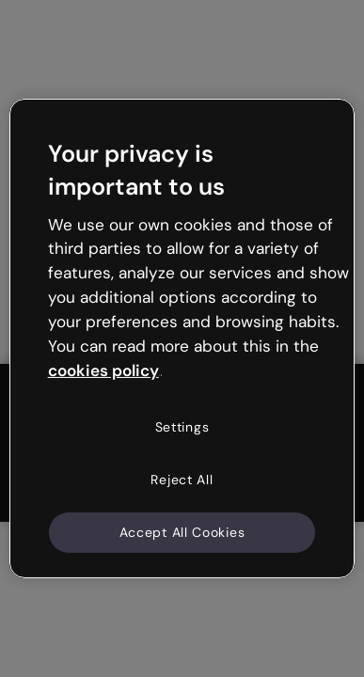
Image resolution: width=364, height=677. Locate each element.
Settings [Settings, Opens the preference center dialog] (182, 426)
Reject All (181, 479)
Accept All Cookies (182, 531)
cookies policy (103, 369)
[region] (182, 338)
